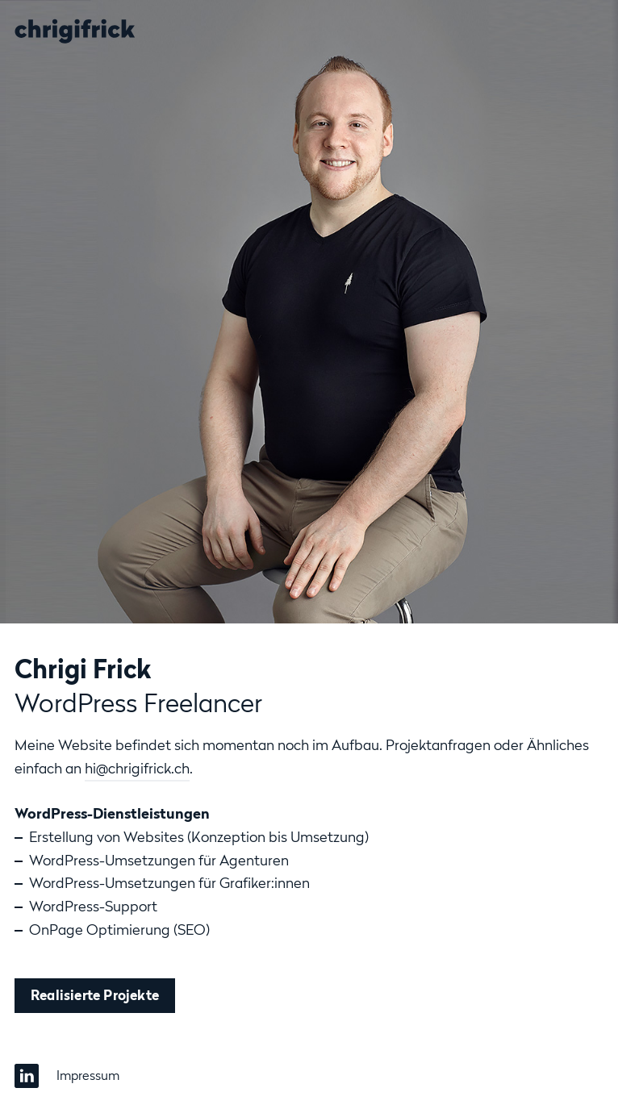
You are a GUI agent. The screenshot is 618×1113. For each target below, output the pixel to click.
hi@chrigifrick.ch (137, 768)
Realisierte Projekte (95, 995)
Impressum (87, 1075)
